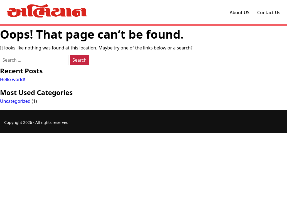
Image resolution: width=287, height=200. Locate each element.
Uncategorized (15, 101)
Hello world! (12, 79)
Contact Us (268, 12)
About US (239, 12)
